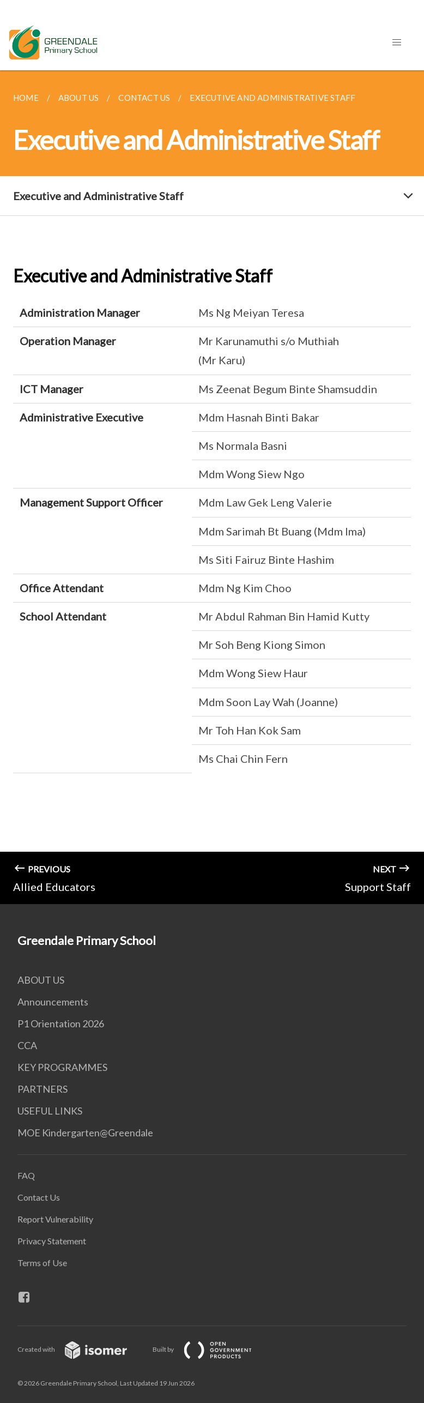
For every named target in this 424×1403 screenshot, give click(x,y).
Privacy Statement (51, 1241)
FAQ (26, 1175)
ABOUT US (40, 980)
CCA (27, 1045)
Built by (211, 1349)
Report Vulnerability (55, 1219)
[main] (212, 487)
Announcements (52, 1002)
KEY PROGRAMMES (62, 1067)
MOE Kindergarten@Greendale (85, 1133)
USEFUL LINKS (49, 1111)
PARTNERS (42, 1089)
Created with (80, 1349)
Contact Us (38, 1197)
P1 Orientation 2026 (60, 1023)
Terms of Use (42, 1262)
